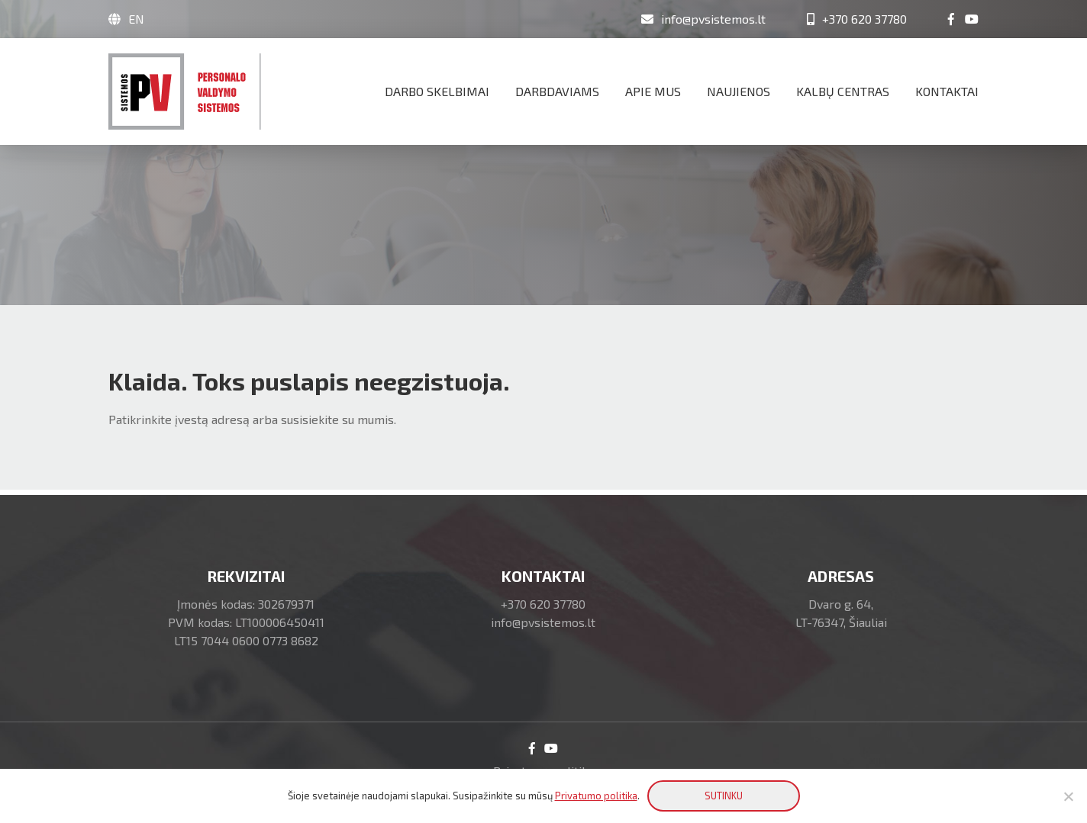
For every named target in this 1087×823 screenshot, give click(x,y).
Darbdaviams (557, 91)
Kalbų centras (842, 91)
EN (136, 18)
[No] (1068, 796)
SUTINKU (724, 795)
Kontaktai (947, 91)
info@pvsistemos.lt (543, 622)
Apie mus (653, 91)
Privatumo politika (596, 795)
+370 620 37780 (543, 603)
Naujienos (738, 91)
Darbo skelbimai (437, 91)
